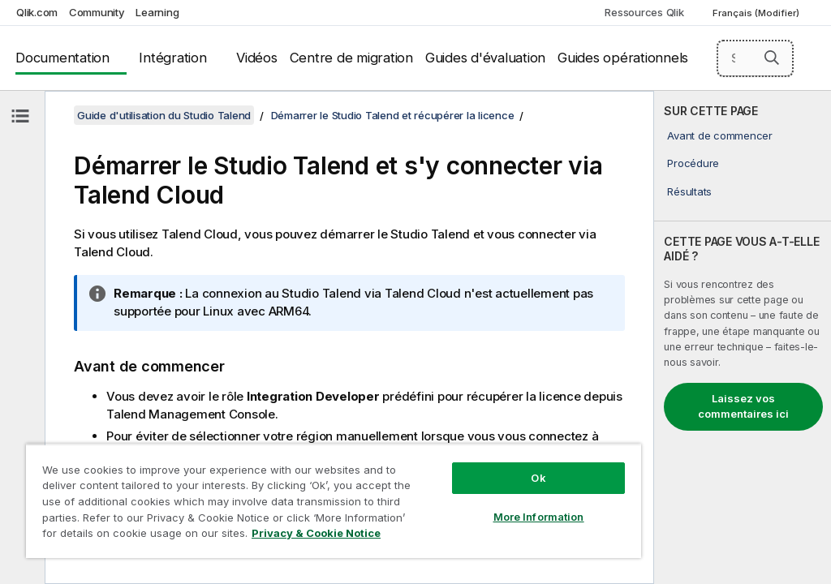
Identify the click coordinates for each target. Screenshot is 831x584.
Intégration (172, 57)
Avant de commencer (720, 135)
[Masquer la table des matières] (20, 116)
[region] (333, 501)
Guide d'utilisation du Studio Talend (164, 115)
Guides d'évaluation (485, 57)
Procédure (693, 163)
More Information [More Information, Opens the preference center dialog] (538, 516)
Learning (157, 12)
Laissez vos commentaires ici (743, 406)
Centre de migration (351, 57)
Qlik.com (37, 12)
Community (97, 12)
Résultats (689, 191)
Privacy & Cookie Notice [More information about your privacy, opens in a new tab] (316, 532)
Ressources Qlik (644, 12)
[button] (772, 57)
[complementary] (742, 337)
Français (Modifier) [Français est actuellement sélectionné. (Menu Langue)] (757, 13)
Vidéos (257, 57)
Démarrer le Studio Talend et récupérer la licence (393, 115)
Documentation (62, 57)
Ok (538, 477)
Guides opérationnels (623, 57)
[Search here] (755, 58)
